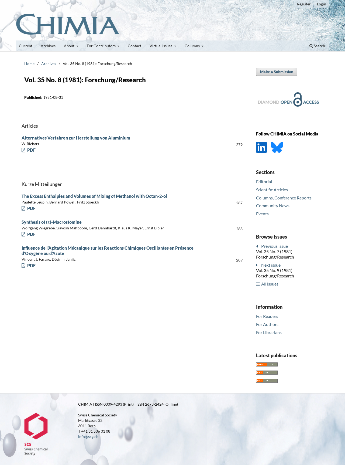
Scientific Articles (272, 189)
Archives (48, 45)
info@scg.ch (88, 436)
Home (29, 63)
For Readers (267, 316)
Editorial (264, 181)
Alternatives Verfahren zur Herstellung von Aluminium (76, 137)
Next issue (271, 264)
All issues (269, 283)
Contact (134, 45)
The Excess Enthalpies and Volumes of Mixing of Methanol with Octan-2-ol (94, 196)
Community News (272, 205)
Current (25, 45)
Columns (193, 45)
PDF (31, 149)
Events (262, 213)
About (69, 45)
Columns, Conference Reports (284, 197)
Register (304, 4)
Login (321, 4)
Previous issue (274, 246)
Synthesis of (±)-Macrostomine (52, 222)
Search (317, 45)
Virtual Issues (161, 45)
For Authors (267, 324)
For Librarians (269, 332)
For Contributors (101, 45)
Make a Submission (276, 71)
